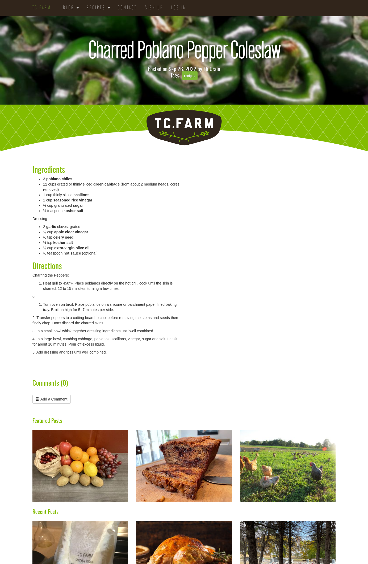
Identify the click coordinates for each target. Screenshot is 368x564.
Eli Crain (211, 68)
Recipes (98, 8)
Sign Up (154, 8)
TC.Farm (41, 8)
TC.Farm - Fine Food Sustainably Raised (184, 127)
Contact (127, 8)
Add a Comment (51, 399)
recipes (189, 75)
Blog (71, 8)
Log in (178, 8)
